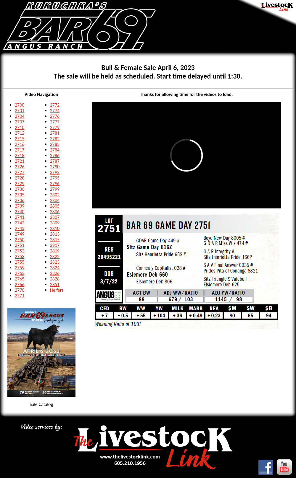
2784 (54, 150)
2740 (19, 211)
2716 (19, 144)
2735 (19, 195)
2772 (54, 105)
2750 (19, 239)
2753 (19, 256)
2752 (19, 251)
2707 (19, 122)
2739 (19, 206)
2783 (54, 144)
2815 (54, 239)
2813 (54, 234)
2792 (54, 172)
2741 (19, 217)
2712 (19, 133)
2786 (54, 155)
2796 (54, 183)
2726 (19, 166)
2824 (54, 267)
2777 (54, 122)
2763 (19, 273)
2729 (19, 183)
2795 (54, 178)
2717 (19, 150)
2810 (54, 228)
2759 (19, 267)
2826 (54, 273)
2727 (19, 172)
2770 (19, 290)
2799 (54, 189)
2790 (54, 166)
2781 (54, 133)
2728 (19, 178)
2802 (54, 195)
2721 (19, 161)
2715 (19, 138)
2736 (19, 200)
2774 (54, 110)
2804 (54, 200)
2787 (54, 161)
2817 (54, 245)
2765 (19, 279)
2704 (19, 116)
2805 (54, 206)
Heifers (57, 290)
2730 (19, 189)
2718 (19, 155)
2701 (19, 110)
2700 (19, 105)
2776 (54, 116)
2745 (19, 228)
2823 (54, 262)
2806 (54, 211)
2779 (54, 127)
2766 (19, 284)
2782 (54, 138)
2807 (54, 217)
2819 (54, 251)
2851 (54, 284)
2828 (54, 279)
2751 (19, 245)
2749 (19, 234)
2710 (19, 127)
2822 (54, 256)
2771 (19, 295)
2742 (19, 223)
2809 (54, 223)
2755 (19, 262)
